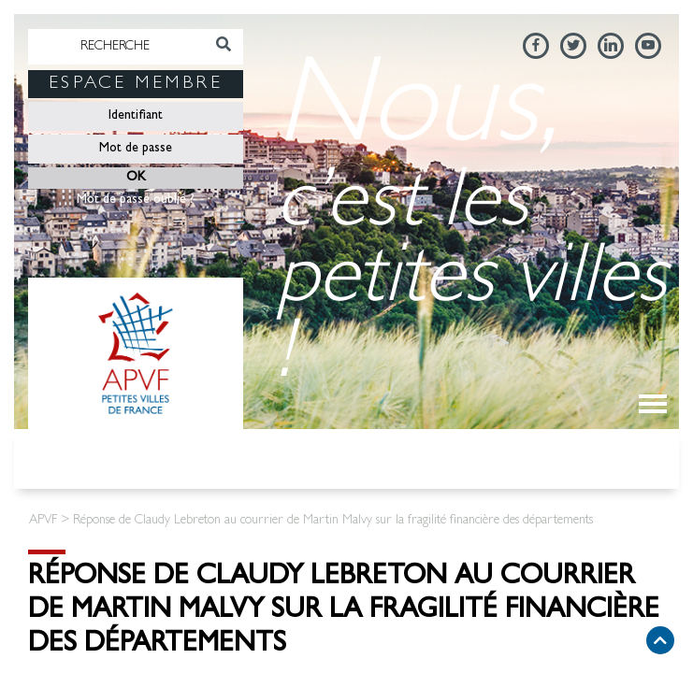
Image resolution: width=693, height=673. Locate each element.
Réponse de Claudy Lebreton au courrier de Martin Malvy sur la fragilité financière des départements (343, 612)
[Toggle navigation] (653, 404)
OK (136, 177)
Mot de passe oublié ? (136, 200)
